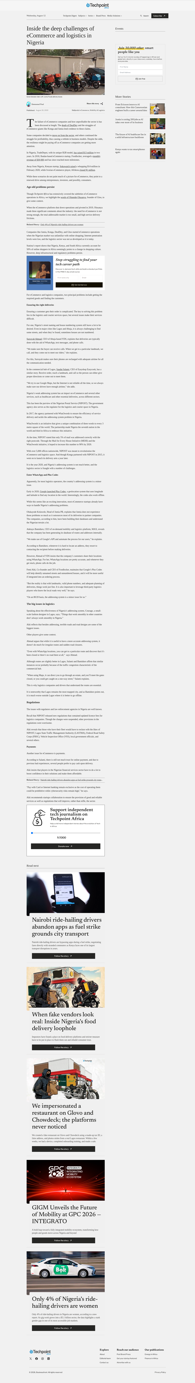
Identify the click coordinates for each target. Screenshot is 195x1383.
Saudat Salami (62, 369)
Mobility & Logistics (97, 110)
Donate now (63, 846)
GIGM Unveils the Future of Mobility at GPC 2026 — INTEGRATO (66, 1215)
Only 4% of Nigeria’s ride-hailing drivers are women (61, 225)
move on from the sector (63, 135)
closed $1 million (87, 170)
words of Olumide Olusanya (73, 197)
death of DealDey (69, 125)
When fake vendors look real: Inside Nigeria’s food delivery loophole (64, 1022)
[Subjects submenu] (86, 15)
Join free (141, 79)
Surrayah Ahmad (34, 339)
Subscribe (157, 16)
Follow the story (61, 956)
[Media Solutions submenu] (121, 15)
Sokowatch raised (68, 166)
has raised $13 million (84, 152)
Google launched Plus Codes (53, 491)
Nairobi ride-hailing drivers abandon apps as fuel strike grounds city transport (71, 780)
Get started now (80, 285)
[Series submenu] (94, 15)
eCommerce (84, 110)
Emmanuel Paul (38, 104)
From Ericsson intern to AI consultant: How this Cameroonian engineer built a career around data (131, 108)
